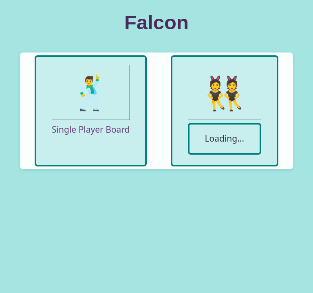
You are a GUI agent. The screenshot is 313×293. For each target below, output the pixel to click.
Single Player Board (91, 129)
